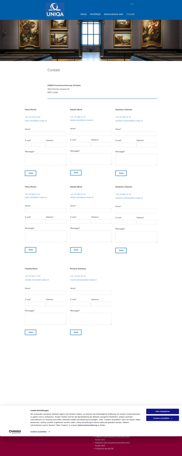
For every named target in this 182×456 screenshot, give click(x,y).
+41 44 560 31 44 (78, 194)
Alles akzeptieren (163, 431)
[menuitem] (82, 14)
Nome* (28, 129)
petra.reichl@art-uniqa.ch (36, 121)
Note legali (153, 414)
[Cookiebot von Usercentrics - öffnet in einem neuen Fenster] (15, 451)
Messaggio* (30, 152)
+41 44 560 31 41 (32, 194)
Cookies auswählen (38, 451)
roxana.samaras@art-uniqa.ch (83, 280)
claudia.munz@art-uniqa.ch (37, 280)
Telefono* (50, 140)
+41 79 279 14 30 (32, 117)
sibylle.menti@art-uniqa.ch (81, 120)
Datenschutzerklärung (87, 445)
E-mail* (28, 140)
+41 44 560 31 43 (123, 117)
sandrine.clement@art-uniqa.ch (129, 121)
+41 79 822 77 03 (32, 276)
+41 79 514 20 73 (78, 276)
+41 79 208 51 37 (78, 117)
